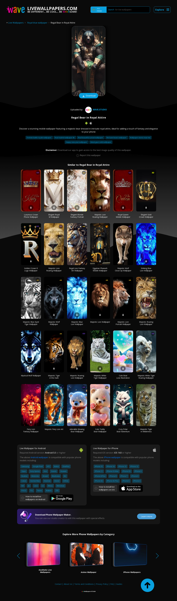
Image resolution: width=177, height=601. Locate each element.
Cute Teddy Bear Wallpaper (100, 430)
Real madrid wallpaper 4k (65, 137)
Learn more (146, 516)
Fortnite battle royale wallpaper (39, 137)
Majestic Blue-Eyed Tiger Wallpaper (31, 323)
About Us (68, 584)
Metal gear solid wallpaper (100, 142)
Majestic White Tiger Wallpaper (100, 376)
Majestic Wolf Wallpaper (54, 323)
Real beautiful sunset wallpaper (90, 137)
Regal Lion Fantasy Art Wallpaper (77, 269)
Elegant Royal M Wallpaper (54, 215)
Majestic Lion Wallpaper (100, 322)
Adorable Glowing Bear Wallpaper (77, 430)
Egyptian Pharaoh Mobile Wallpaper (100, 269)
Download (89, 96)
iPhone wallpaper (112, 457)
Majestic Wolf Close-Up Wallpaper (123, 269)
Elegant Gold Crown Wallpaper (146, 215)
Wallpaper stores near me (140, 137)
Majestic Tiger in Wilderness (146, 430)
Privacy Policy (102, 584)
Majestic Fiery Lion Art (54, 429)
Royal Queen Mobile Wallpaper (123, 215)
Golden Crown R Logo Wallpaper (31, 269)
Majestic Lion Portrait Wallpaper (123, 323)
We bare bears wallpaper (116, 137)
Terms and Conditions (84, 584)
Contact (58, 584)
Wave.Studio (96, 109)
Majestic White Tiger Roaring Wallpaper (146, 376)
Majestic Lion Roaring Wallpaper (100, 215)
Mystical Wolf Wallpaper (31, 375)
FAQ (112, 584)
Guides (119, 584)
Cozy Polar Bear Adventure (123, 430)
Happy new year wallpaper (76, 142)
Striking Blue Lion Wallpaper (146, 269)
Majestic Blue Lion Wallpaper (77, 323)
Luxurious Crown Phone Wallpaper (31, 215)
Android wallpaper (39, 457)
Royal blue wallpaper (37, 22)
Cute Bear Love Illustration (123, 376)
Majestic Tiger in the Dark (54, 376)
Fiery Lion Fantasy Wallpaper (31, 430)
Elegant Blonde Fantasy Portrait (77, 215)
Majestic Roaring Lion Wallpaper (146, 323)
